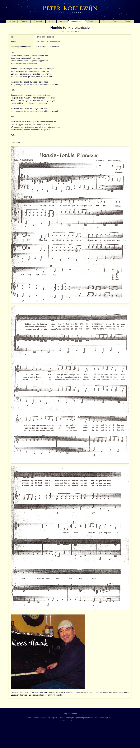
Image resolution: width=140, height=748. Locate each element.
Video (105, 21)
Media (51, 21)
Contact (128, 21)
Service (116, 21)
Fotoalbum (92, 21)
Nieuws (12, 21)
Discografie (38, 21)
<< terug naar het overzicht (69, 31)
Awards (62, 21)
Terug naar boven (70, 714)
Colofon (64, 721)
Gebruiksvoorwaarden (73, 721)
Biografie (24, 21)
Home (29, 718)
